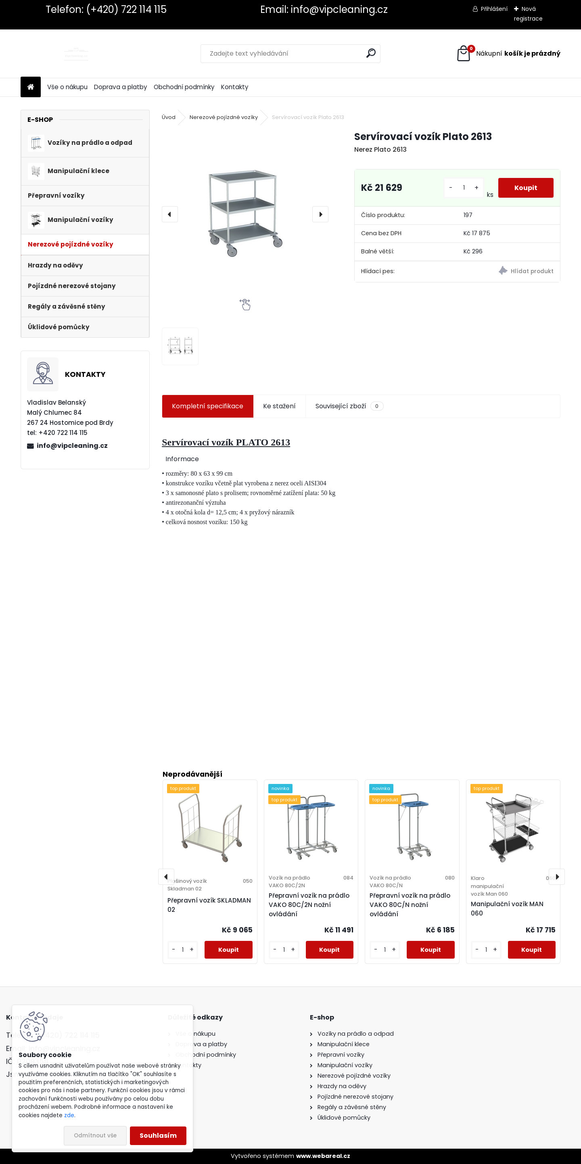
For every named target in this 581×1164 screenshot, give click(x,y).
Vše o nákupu (67, 87)
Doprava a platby (120, 87)
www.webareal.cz (323, 1156)
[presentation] (170, 214)
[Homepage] (31, 87)
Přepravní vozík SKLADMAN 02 (209, 905)
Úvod (169, 117)
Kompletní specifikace (207, 406)
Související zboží (349, 406)
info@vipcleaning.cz (72, 445)
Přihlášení (494, 9)
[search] (371, 53)
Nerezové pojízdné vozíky (224, 117)
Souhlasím (158, 1135)
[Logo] (76, 53)
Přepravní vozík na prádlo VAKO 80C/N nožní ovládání (410, 904)
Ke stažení (279, 406)
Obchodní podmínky (184, 87)
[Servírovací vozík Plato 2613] (245, 214)
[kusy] (464, 188)
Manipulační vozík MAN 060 (507, 908)
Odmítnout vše (95, 1135)
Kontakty (235, 87)
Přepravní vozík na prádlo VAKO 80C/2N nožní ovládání (309, 904)
